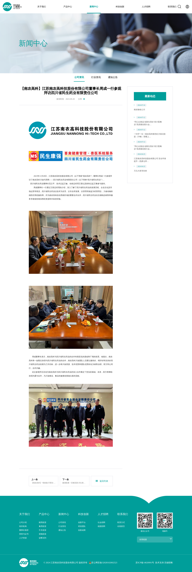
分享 (81, 99)
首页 (42, 6)
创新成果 (82, 530)
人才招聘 (130, 6)
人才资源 (23, 538)
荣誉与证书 (24, 534)
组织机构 (23, 526)
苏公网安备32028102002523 (103, 562)
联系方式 (121, 522)
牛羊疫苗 (42, 530)
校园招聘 (101, 526)
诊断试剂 (42, 538)
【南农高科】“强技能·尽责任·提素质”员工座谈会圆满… (43, 483)
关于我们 (58, 6)
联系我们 (148, 6)
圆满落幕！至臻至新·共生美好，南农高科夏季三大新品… (74, 483)
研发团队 (82, 526)
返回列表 (102, 481)
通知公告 (113, 77)
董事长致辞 (24, 530)
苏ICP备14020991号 (145, 562)
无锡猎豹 (168, 562)
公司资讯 (79, 77)
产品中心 (76, 6)
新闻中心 (94, 6)
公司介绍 (23, 522)
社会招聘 (101, 522)
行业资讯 (96, 77)
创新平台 (82, 522)
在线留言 (121, 526)
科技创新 (112, 6)
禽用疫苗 (42, 526)
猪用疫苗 (42, 522)
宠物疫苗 (42, 534)
